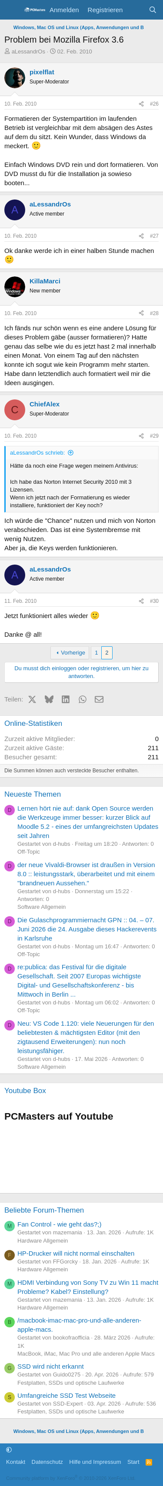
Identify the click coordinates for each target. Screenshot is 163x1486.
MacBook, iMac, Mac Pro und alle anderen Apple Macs (86, 1353)
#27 (154, 236)
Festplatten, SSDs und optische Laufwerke (70, 1383)
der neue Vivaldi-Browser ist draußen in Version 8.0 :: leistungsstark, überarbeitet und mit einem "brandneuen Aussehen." (86, 874)
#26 (154, 104)
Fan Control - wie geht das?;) (59, 1224)
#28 (154, 313)
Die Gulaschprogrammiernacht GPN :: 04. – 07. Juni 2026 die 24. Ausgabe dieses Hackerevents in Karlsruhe (86, 929)
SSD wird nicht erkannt (50, 1366)
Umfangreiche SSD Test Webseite (66, 1395)
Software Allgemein (41, 907)
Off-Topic (28, 851)
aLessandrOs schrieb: (37, 452)
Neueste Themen (32, 794)
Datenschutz (47, 1462)
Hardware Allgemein (42, 1240)
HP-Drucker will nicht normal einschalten (75, 1253)
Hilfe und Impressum (95, 1462)
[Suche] (152, 10)
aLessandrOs (28, 51)
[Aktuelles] (135, 10)
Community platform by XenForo (71, 1478)
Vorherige (73, 652)
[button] (8, 1450)
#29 (154, 436)
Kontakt (15, 1462)
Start (133, 1462)
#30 (154, 601)
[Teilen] (141, 104)
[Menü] (12, 10)
